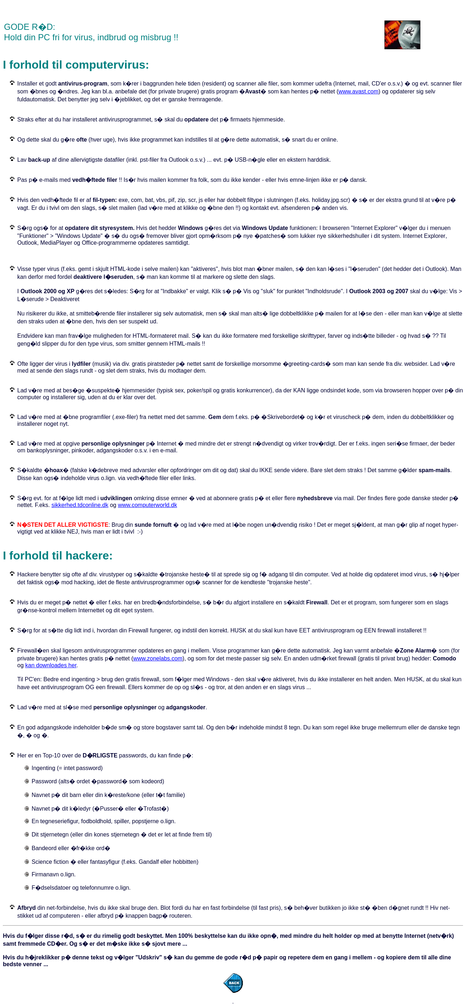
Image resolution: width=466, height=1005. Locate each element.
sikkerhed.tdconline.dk (79, 505)
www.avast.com (358, 91)
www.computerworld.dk (147, 505)
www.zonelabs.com (158, 658)
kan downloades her (50, 665)
